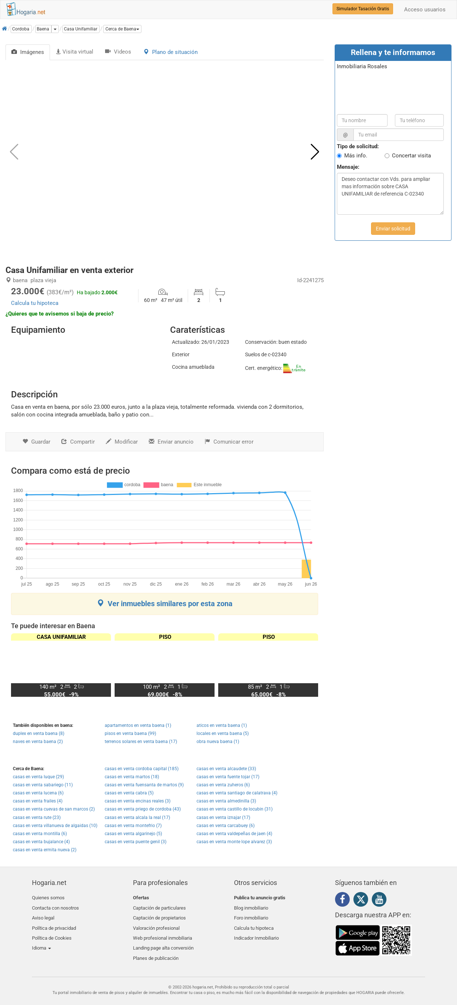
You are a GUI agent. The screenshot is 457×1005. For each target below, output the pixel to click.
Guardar (36, 441)
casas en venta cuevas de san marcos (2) (54, 809)
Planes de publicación (156, 950)
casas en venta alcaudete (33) (226, 768)
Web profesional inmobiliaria (162, 932)
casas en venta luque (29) (38, 776)
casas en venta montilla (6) (40, 833)
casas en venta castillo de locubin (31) (235, 809)
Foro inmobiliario (251, 915)
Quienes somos (48, 897)
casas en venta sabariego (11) (43, 784)
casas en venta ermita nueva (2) (44, 849)
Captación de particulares (159, 906)
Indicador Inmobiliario (256, 932)
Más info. (355, 155)
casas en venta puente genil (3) (135, 841)
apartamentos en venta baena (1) (138, 725)
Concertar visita (411, 155)
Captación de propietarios (159, 915)
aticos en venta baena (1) (222, 725)
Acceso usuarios (425, 9)
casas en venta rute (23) (37, 817)
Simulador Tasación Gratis (363, 8)
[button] (122, 29)
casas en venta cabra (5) (129, 792)
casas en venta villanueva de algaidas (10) (55, 825)
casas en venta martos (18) (132, 776)
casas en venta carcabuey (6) (226, 825)
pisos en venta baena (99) (130, 733)
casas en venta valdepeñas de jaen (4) (234, 833)
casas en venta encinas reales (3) (137, 801)
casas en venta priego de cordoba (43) (143, 809)
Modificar (122, 441)
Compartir (78, 441)
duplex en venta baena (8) (38, 733)
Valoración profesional (156, 923)
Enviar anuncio (171, 441)
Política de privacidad (54, 923)
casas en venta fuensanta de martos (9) (144, 784)
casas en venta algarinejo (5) (133, 833)
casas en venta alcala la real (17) (137, 817)
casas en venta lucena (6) (38, 792)
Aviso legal (43, 915)
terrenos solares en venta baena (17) (141, 741)
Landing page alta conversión (163, 941)
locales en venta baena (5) (223, 733)
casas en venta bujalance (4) (41, 841)
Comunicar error (229, 441)
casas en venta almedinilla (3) (226, 801)
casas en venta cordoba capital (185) (142, 768)
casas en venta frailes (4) (37, 801)
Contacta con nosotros (55, 906)
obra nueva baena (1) (218, 741)
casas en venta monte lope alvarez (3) (234, 841)
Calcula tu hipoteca (34, 303)
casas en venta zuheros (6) (223, 784)
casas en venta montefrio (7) (133, 825)
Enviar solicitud (393, 229)
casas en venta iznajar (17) (223, 817)
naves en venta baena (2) (38, 741)
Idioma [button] (41, 941)
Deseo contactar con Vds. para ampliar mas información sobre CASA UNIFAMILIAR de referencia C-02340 (390, 194)
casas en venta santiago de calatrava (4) (237, 792)
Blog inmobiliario (251, 906)
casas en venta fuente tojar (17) (228, 776)
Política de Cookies (52, 932)
